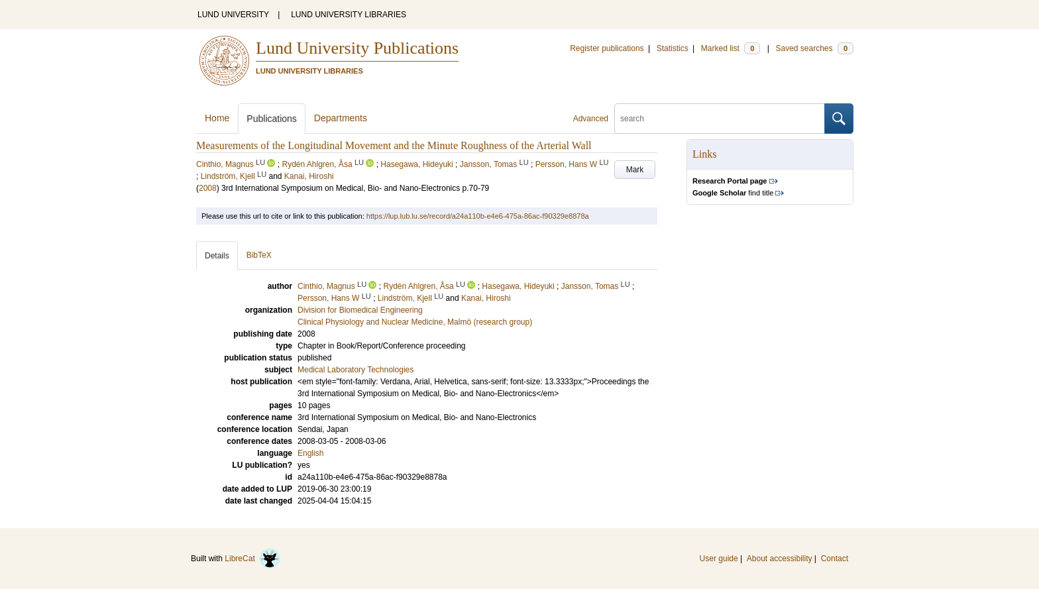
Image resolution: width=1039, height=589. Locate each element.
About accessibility (779, 558)
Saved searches (814, 48)
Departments (340, 118)
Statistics (672, 48)
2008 (208, 188)
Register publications (606, 48)
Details (217, 255)
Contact (834, 558)
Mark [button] (635, 169)
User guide (719, 558)
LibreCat (252, 558)
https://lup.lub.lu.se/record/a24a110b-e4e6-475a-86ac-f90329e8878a (477, 216)
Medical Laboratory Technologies (355, 369)
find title (732, 193)
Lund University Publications (357, 48)
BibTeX (259, 255)
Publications (271, 118)
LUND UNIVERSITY (233, 14)
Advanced (590, 118)
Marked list (730, 48)
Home (217, 118)
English (310, 453)
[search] (719, 118)
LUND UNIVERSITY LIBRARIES (348, 14)
